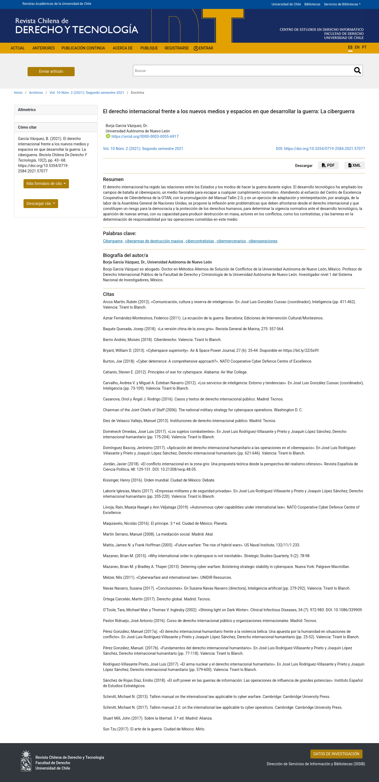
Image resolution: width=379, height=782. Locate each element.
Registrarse (177, 48)
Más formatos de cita (44, 183)
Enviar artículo (51, 71)
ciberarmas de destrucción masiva (154, 241)
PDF (328, 165)
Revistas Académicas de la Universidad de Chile (56, 4)
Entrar (206, 48)
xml (354, 165)
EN (357, 47)
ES (350, 47)
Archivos (36, 93)
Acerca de (123, 48)
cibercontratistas (200, 241)
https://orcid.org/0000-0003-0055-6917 (144, 136)
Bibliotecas (312, 4)
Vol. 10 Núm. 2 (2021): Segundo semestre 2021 (86, 93)
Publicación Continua (83, 48)
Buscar (357, 70)
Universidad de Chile (286, 4)
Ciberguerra (112, 241)
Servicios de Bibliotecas (341, 4)
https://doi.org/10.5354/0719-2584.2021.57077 (324, 148)
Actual (18, 48)
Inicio (18, 93)
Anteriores (43, 48)
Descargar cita (39, 203)
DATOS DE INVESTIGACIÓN (336, 754)
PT (364, 47)
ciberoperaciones (262, 241)
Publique (149, 48)
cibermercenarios (231, 241)
